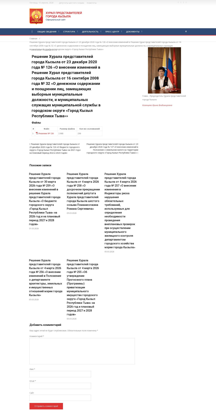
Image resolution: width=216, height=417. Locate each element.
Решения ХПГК (50, 50)
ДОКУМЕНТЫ (132, 31)
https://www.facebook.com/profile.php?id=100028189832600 (178, 2)
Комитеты (91, 3)
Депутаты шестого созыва (71, 3)
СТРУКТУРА (69, 31)
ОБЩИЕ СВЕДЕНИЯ (46, 31)
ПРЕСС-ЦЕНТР (112, 31)
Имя (32, 369)
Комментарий (36, 336)
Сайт (31, 393)
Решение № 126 (46, 133)
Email (32, 381)
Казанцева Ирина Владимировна (157, 105)
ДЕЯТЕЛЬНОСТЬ (90, 31)
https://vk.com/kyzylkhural (183, 2)
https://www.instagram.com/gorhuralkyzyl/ (186, 2)
